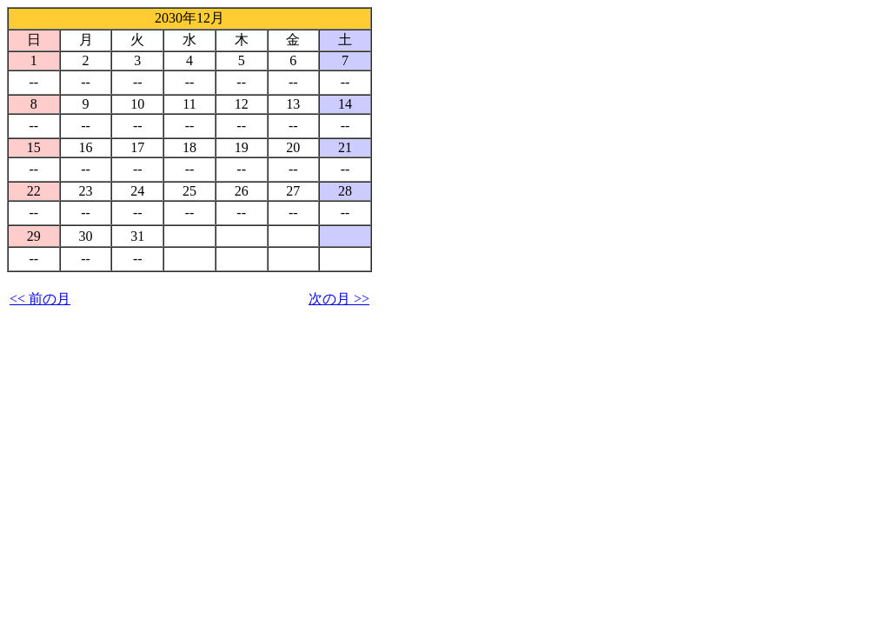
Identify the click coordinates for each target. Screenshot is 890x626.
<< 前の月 (40, 298)
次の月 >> (339, 298)
